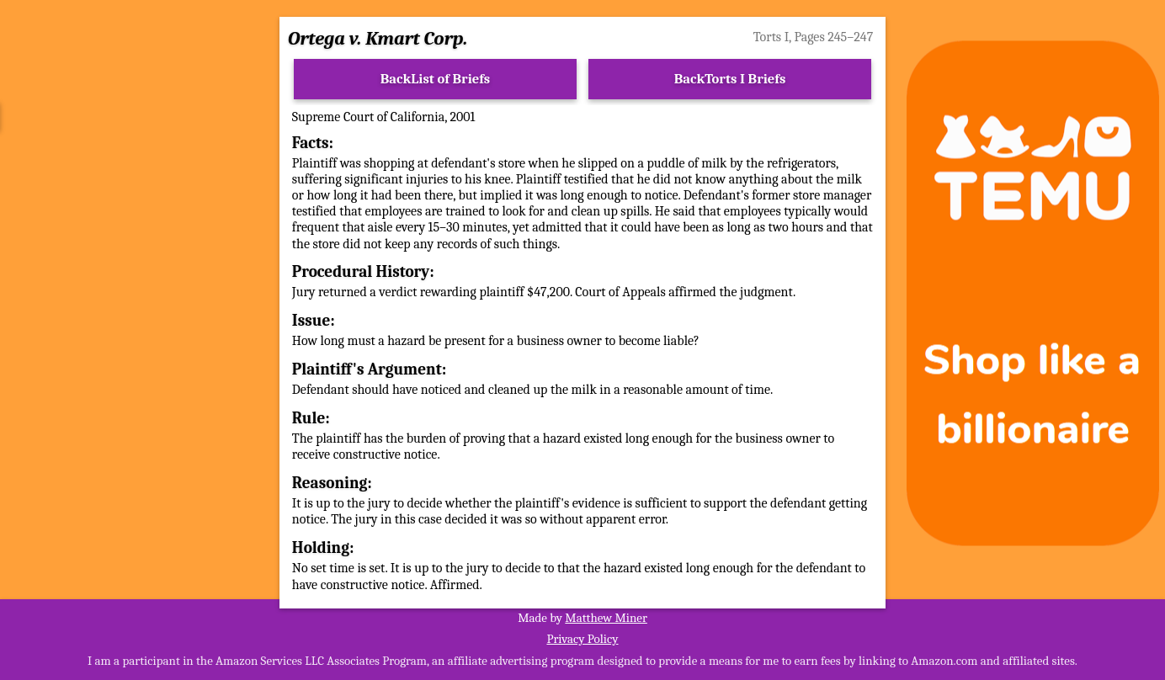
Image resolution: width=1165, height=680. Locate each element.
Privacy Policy (582, 638)
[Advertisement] (132, 292)
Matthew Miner (606, 617)
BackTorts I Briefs (730, 79)
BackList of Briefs (435, 79)
